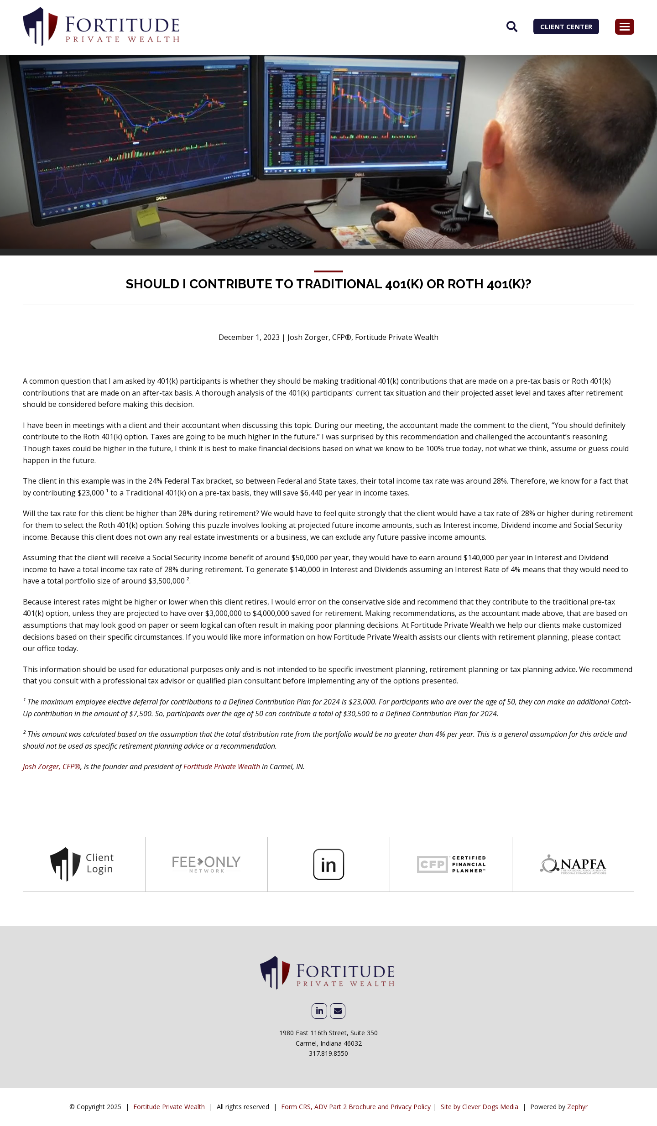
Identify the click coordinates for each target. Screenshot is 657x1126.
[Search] (511, 26)
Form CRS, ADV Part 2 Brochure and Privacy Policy (356, 1106)
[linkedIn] (319, 1011)
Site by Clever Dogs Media (479, 1106)
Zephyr (577, 1106)
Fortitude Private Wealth (221, 766)
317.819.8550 (328, 1053)
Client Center (566, 26)
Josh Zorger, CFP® (51, 766)
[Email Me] (337, 1011)
